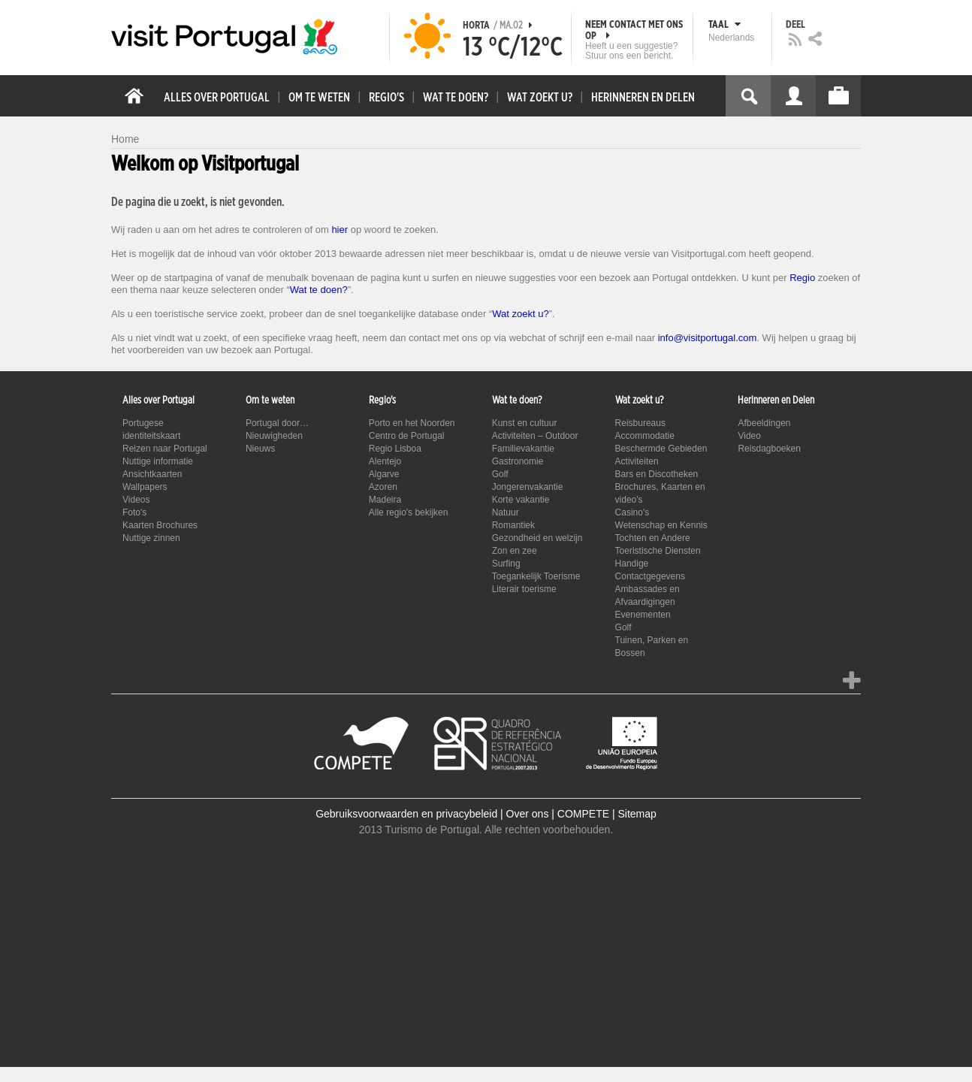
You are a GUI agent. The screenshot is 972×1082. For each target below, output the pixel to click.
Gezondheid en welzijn (537, 538)
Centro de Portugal (407, 436)
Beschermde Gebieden (661, 448)
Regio (802, 277)
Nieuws (260, 448)
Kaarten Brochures (160, 525)
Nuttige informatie (157, 461)
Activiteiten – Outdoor (535, 436)
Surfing (506, 563)
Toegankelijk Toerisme (536, 576)
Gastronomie (518, 461)
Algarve (384, 474)
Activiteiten (637, 461)
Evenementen (643, 614)
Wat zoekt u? (520, 313)
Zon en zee (514, 551)
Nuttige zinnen (151, 538)
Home (125, 139)
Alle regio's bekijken (408, 512)
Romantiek (513, 525)
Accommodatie (645, 436)
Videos (135, 499)
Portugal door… (277, 423)
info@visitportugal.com (707, 337)
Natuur (505, 512)
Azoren (383, 487)
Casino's (632, 512)
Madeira (385, 499)
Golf (500, 474)
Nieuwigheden (274, 436)
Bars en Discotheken (657, 474)
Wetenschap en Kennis (661, 525)
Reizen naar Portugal (164, 448)
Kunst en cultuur (524, 423)
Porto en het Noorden (412, 423)
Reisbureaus (640, 423)
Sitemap (636, 814)
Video (749, 436)
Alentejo (385, 461)
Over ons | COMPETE (557, 814)
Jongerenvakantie (527, 487)
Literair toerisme (524, 589)
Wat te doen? (319, 289)
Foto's (134, 512)
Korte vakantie (521, 499)
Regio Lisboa (395, 448)
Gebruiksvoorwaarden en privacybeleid (406, 814)
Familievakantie (523, 448)
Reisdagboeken (769, 448)
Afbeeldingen (764, 423)
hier (339, 229)
